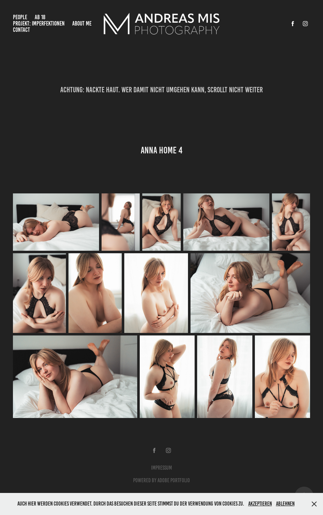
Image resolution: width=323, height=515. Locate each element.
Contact (21, 29)
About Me (81, 23)
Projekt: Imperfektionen (39, 23)
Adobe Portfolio (173, 480)
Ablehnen (285, 504)
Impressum (161, 468)
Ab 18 (40, 17)
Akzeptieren (260, 504)
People (20, 17)
